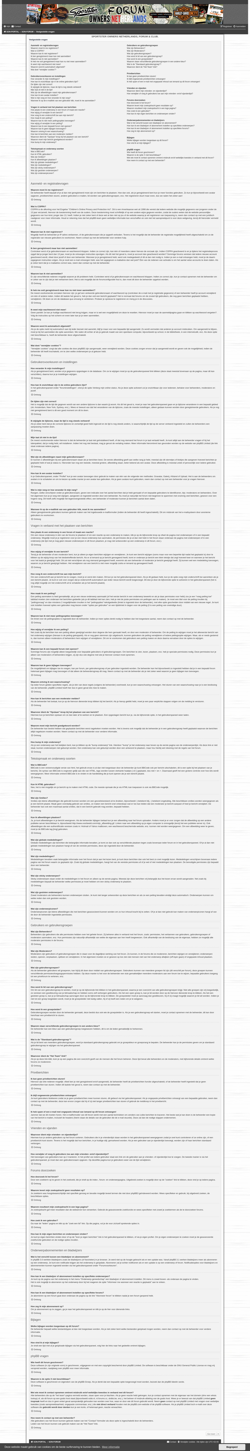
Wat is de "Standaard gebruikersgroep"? (144, 64)
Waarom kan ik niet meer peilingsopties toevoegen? (53, 121)
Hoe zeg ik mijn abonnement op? (141, 131)
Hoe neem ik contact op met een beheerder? (146, 160)
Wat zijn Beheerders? (136, 48)
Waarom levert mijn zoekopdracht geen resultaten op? (150, 105)
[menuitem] (7, 26)
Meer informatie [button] (111, 1447)
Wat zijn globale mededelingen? (44, 162)
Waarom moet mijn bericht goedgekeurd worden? (52, 139)
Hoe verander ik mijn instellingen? (45, 79)
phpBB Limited (134, 1365)
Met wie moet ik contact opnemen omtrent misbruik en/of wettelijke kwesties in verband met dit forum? (170, 158)
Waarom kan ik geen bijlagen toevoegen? (48, 129)
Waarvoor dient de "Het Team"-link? (142, 67)
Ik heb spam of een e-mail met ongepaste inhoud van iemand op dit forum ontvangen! (163, 82)
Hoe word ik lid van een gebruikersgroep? (144, 56)
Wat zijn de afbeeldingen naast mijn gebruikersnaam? (54, 92)
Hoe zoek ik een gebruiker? (138, 111)
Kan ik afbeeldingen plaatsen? (44, 160)
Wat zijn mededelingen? (41, 165)
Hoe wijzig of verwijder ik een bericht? (47, 112)
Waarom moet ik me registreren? (45, 48)
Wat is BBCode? (38, 151)
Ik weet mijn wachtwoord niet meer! (46, 64)
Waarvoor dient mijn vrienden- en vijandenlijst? (147, 91)
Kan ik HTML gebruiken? (41, 154)
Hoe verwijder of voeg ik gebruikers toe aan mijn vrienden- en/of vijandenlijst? (160, 94)
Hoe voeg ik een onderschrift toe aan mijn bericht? (52, 115)
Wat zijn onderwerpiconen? (42, 173)
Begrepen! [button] (232, 1447)
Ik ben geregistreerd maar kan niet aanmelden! (51, 56)
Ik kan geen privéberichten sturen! (141, 76)
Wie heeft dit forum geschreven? (141, 152)
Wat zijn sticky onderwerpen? (43, 168)
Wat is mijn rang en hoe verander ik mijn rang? (51, 98)
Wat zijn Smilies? (38, 157)
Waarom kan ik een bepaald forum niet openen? (51, 126)
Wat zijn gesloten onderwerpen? (44, 170)
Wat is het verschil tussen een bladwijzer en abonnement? (151, 123)
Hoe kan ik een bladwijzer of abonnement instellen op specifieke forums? (158, 128)
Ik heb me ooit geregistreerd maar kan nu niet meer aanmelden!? (58, 61)
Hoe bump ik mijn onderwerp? (43, 142)
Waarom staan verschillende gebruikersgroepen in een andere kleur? (156, 61)
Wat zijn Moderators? (136, 51)
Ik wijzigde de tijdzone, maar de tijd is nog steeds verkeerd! (56, 87)
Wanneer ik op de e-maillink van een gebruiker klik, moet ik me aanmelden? (63, 101)
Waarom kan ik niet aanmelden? (44, 59)
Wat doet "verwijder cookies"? (43, 70)
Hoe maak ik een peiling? (41, 118)
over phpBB (63, 1368)
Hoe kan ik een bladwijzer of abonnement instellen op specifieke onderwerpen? (161, 126)
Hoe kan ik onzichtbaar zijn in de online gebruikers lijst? (54, 82)
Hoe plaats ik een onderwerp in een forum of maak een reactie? (58, 110)
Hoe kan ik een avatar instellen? (44, 95)
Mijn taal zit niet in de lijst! (42, 90)
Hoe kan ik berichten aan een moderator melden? (52, 134)
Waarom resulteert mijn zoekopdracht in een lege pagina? (151, 108)
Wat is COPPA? (37, 51)
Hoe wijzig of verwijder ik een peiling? (47, 123)
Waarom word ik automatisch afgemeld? (48, 67)
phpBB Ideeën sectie (174, 1382)
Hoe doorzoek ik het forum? (139, 103)
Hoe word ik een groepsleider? (140, 59)
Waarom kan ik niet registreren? (44, 53)
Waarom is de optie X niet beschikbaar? (144, 155)
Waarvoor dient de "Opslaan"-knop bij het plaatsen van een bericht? (60, 137)
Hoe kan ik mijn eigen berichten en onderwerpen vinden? (151, 114)
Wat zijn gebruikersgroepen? (139, 53)
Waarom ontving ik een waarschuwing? (47, 131)
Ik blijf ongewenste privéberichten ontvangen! (146, 79)
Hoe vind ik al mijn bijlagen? (139, 143)
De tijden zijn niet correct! (41, 84)
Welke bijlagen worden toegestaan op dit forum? (147, 140)
